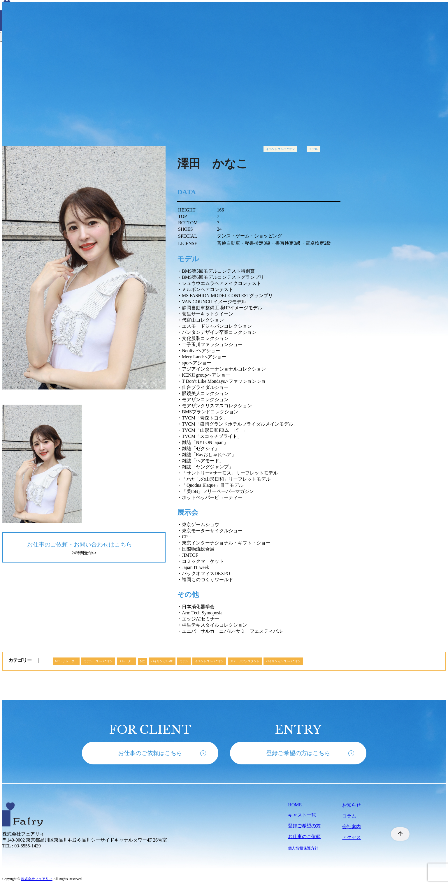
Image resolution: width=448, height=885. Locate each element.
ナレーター (126, 661)
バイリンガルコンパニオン (283, 661)
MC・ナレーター (66, 661)
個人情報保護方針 (303, 848)
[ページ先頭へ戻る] (397, 834)
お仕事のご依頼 (304, 836)
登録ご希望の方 (304, 825)
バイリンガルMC (162, 661)
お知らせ (351, 805)
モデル (313, 149)
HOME (295, 804)
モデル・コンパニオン (98, 661)
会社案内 (351, 826)
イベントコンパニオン (280, 149)
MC (142, 661)
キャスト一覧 (302, 814)
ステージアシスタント (244, 661)
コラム (349, 815)
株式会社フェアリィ (36, 879)
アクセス (351, 837)
